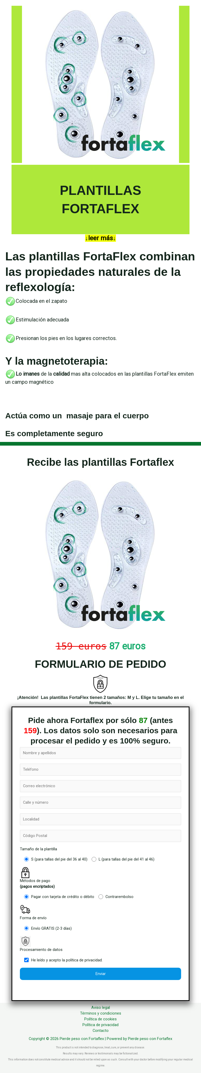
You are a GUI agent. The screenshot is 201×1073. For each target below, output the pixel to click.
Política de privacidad (100, 1024)
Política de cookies (100, 1019)
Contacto (101, 1030)
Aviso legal (100, 1007)
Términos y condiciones (100, 1013)
